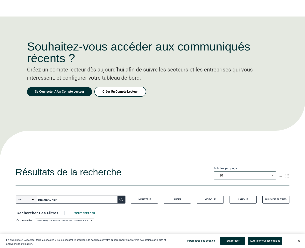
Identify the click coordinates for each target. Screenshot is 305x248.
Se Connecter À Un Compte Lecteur (59, 91)
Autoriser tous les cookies (265, 241)
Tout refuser (232, 241)
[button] (64, 220)
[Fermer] (298, 241)
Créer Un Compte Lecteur (120, 91)
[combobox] (245, 175)
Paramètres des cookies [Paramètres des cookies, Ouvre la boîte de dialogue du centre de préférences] (201, 241)
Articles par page (225, 168)
